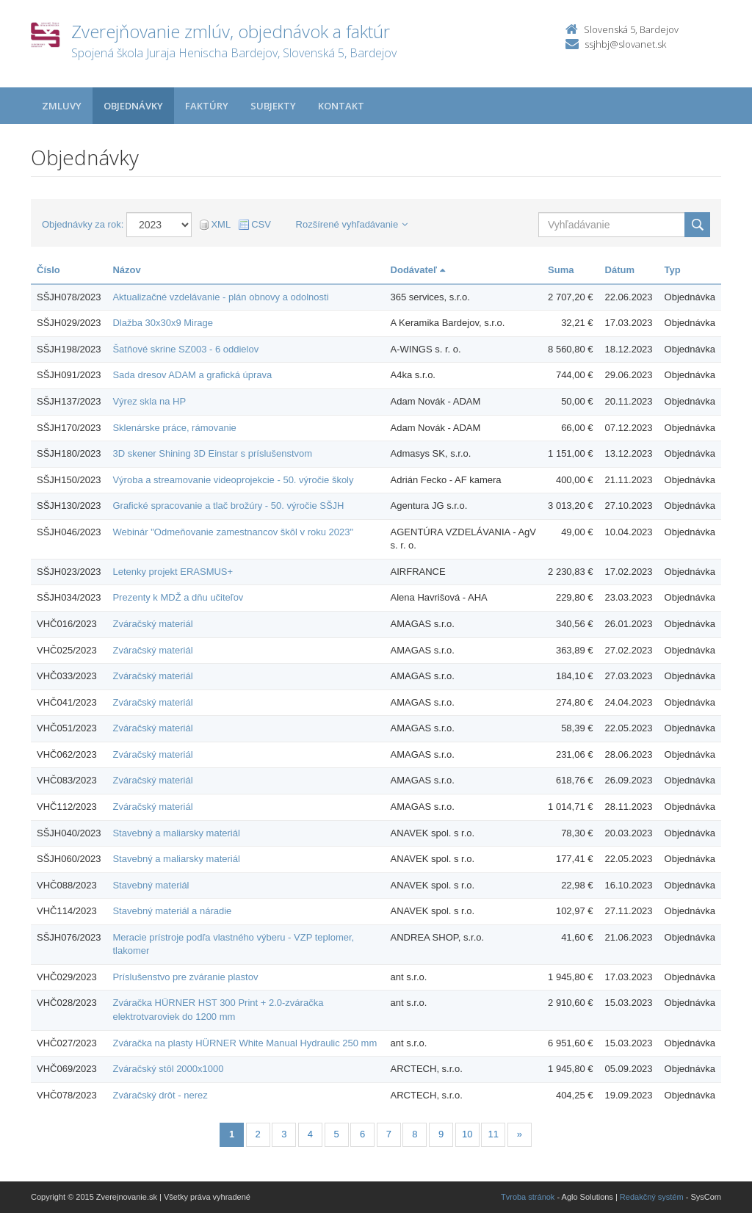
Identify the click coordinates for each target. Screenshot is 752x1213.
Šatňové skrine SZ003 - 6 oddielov (185, 349)
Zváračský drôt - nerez (159, 1095)
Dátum (619, 269)
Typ (673, 269)
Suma (561, 269)
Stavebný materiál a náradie (171, 910)
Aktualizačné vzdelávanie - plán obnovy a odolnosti (220, 297)
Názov (126, 269)
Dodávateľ (418, 269)
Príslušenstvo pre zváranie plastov (185, 976)
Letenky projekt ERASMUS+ (172, 571)
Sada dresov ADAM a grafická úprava (192, 374)
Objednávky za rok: (82, 224)
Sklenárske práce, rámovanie (174, 427)
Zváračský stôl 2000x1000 (167, 1068)
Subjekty (273, 105)
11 (493, 1134)
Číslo (48, 269)
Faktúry (206, 105)
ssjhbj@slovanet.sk (625, 44)
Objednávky (133, 105)
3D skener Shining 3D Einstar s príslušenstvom (212, 453)
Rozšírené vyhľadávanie (352, 224)
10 (467, 1134)
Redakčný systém (652, 1196)
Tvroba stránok (527, 1196)
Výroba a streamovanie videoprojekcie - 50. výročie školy (232, 479)
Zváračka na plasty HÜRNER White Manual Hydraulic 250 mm (244, 1043)
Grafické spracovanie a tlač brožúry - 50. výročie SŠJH (228, 505)
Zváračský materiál (152, 623)
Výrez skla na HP (149, 401)
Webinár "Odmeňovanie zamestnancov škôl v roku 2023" (232, 531)
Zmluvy (62, 105)
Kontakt (341, 105)
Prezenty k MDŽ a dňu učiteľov (177, 597)
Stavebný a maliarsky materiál (175, 833)
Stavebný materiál (150, 885)
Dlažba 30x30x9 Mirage (162, 322)
